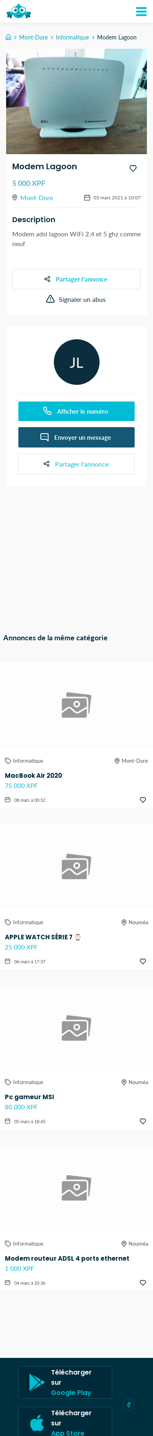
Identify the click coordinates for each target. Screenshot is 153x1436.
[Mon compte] (141, 11)
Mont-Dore (33, 37)
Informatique (72, 37)
